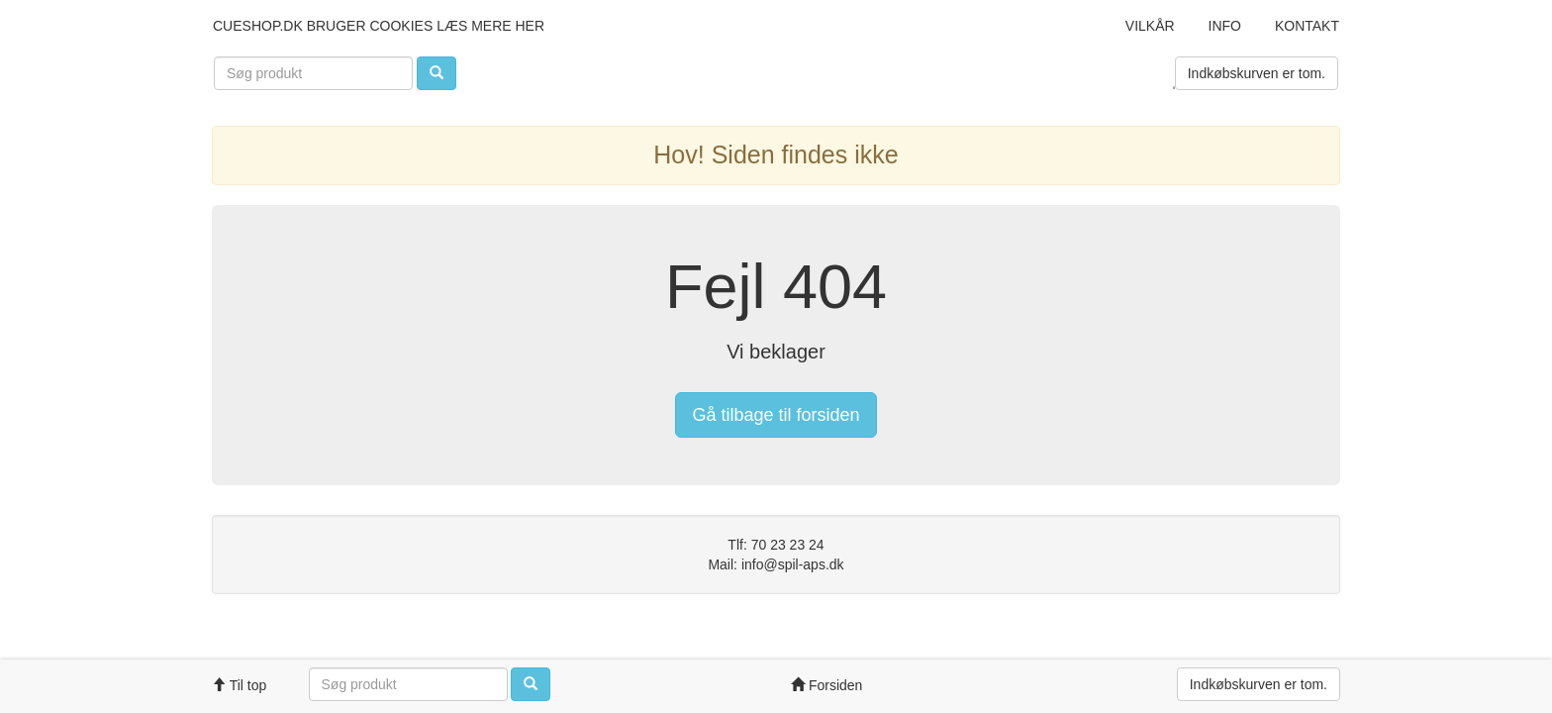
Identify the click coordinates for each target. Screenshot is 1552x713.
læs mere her (490, 26)
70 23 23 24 (787, 545)
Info (1225, 26)
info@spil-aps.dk (792, 564)
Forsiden (826, 685)
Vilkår (1150, 26)
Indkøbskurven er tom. (1256, 73)
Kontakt (1307, 26)
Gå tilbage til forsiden (775, 415)
